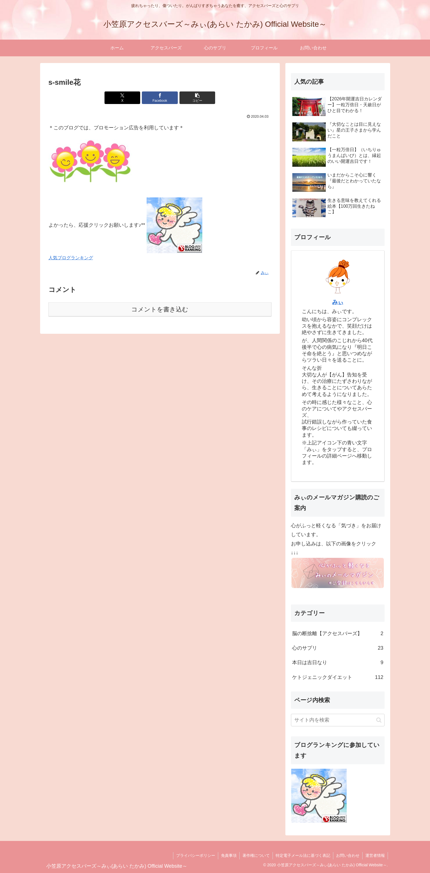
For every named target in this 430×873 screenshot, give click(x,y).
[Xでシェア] (122, 97)
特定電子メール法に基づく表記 (303, 855)
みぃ (337, 302)
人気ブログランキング (70, 257)
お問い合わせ (347, 855)
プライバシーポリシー (195, 855)
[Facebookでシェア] (160, 97)
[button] (197, 97)
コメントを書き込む (159, 309)
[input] (338, 720)
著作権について (256, 855)
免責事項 (229, 855)
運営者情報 (375, 855)
